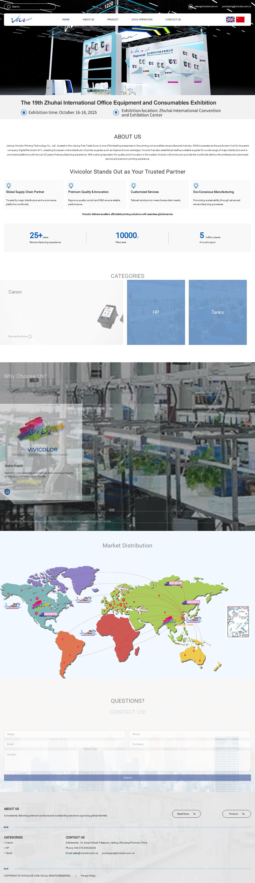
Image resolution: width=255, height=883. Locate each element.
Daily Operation (142, 19)
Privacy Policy (88, 875)
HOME (65, 19)
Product (113, 19)
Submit (127, 782)
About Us (88, 19)
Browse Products (77, 336)
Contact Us (173, 19)
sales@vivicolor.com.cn (206, 6)
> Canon (8, 842)
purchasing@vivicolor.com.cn (236, 6)
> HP (6, 847)
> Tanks (8, 853)
